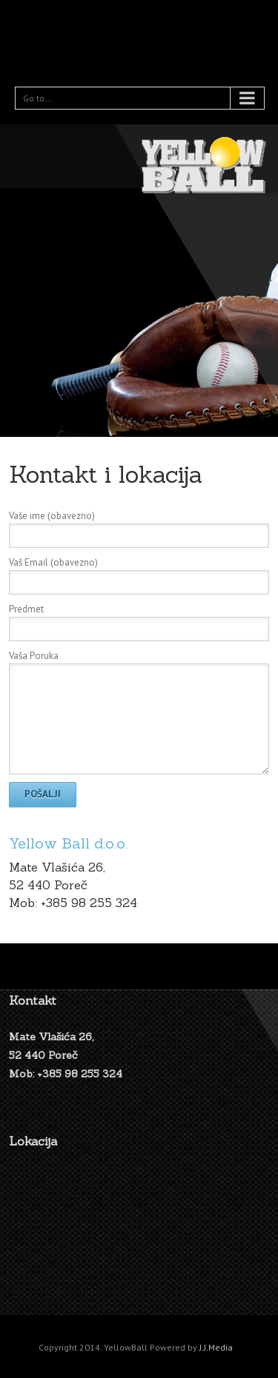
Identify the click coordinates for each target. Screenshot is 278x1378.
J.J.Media (216, 1347)
